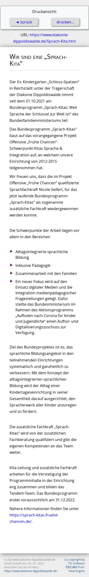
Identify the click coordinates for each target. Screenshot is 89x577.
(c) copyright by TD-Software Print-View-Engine (75, 565)
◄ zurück (24, 22)
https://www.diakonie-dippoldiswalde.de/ (30, 571)
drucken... (65, 22)
